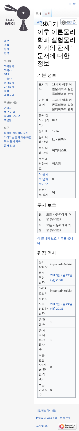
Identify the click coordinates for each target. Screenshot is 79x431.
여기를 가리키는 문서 (16, 133)
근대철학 (9, 86)
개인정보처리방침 (46, 410)
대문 (6, 40)
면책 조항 (65, 418)
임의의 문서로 (12, 116)
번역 (6, 53)
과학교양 (9, 94)
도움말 (8, 120)
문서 (38, 13)
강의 (6, 49)
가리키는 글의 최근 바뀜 (17, 137)
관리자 (8, 107)
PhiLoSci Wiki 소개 (47, 418)
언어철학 (9, 82)
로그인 (72, 4)
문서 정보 (9, 145)
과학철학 (9, 66)
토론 (47, 13)
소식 (6, 44)
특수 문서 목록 (12, 141)
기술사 (8, 78)
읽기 (37, 22)
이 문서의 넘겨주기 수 (43, 179)
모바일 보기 (43, 425)
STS (6, 74)
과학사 (8, 70)
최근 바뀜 (9, 112)
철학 (6, 90)
